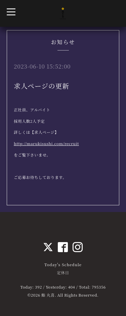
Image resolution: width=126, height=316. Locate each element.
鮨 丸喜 (48, 295)
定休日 (63, 272)
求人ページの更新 (41, 86)
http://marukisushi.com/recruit (46, 143)
